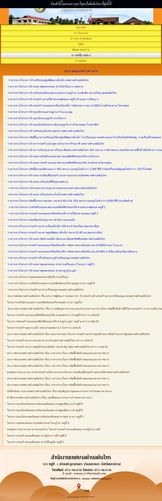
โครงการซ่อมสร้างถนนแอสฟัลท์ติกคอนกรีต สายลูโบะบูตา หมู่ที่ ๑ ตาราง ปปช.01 (51, 321)
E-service (81, 60)
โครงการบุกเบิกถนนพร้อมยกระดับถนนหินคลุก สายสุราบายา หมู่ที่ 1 (44, 416)
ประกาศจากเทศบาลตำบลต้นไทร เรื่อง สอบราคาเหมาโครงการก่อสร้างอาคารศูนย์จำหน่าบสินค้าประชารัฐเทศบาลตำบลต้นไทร (77, 334)
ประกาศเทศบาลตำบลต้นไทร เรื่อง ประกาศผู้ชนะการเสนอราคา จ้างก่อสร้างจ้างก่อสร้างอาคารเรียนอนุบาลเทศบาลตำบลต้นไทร (79, 296)
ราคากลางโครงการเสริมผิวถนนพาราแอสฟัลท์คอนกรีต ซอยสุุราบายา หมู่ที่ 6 (51, 283)
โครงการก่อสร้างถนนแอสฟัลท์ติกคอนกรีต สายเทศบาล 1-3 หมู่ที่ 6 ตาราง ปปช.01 (51, 315)
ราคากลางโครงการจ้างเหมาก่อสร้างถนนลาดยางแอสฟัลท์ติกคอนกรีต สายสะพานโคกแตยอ (59, 162)
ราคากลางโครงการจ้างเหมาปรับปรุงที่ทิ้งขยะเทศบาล (38, 181)
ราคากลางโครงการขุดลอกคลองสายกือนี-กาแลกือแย (38, 277)
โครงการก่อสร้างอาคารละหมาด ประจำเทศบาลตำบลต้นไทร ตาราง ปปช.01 (48, 340)
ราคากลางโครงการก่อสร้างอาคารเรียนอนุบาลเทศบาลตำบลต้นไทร (46, 289)
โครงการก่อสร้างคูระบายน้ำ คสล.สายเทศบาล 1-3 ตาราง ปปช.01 (42, 327)
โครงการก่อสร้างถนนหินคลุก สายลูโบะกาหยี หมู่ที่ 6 (35, 435)
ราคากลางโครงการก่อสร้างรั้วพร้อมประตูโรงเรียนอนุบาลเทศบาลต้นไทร (49, 258)
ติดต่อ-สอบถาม (80, 49)
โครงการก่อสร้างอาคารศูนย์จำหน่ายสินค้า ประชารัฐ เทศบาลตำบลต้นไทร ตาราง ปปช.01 (57, 346)
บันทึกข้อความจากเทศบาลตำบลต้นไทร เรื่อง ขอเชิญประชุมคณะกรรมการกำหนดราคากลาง (58, 391)
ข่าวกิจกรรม (81, 33)
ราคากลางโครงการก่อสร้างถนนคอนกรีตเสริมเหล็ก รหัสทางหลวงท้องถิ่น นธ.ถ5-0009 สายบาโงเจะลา (65, 245)
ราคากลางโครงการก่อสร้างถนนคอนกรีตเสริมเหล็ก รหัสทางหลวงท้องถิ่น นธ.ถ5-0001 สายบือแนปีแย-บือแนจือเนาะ (73, 251)
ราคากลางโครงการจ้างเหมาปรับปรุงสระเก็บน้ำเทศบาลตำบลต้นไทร (46, 194)
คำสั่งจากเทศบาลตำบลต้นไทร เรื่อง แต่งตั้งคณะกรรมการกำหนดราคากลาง (48, 397)
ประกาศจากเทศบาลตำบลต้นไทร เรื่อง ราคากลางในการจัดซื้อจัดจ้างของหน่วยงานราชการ (56, 353)
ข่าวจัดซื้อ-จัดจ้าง (81, 55)
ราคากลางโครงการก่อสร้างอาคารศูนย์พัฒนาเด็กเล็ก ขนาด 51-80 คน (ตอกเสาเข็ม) (55, 232)
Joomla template (73, 497)
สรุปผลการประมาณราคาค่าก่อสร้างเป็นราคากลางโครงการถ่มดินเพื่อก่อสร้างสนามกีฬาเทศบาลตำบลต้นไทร (67, 372)
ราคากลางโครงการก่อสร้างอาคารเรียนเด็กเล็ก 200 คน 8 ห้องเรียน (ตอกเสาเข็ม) (53, 226)
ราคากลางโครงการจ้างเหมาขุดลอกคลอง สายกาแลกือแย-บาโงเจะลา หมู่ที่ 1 (51, 264)
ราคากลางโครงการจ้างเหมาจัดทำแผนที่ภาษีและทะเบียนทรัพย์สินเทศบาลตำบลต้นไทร (56, 238)
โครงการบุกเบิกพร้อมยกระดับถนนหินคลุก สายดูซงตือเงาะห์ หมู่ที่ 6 (43, 404)
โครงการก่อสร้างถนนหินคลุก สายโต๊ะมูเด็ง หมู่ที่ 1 (34, 442)
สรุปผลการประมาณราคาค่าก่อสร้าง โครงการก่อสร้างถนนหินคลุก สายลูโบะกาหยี (52, 429)
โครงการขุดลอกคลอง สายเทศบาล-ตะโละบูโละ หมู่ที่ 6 (37, 423)
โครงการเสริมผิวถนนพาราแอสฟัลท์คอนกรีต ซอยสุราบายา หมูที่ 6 (43, 302)
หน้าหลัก (81, 27)
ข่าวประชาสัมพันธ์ (81, 38)
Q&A (81, 44)
